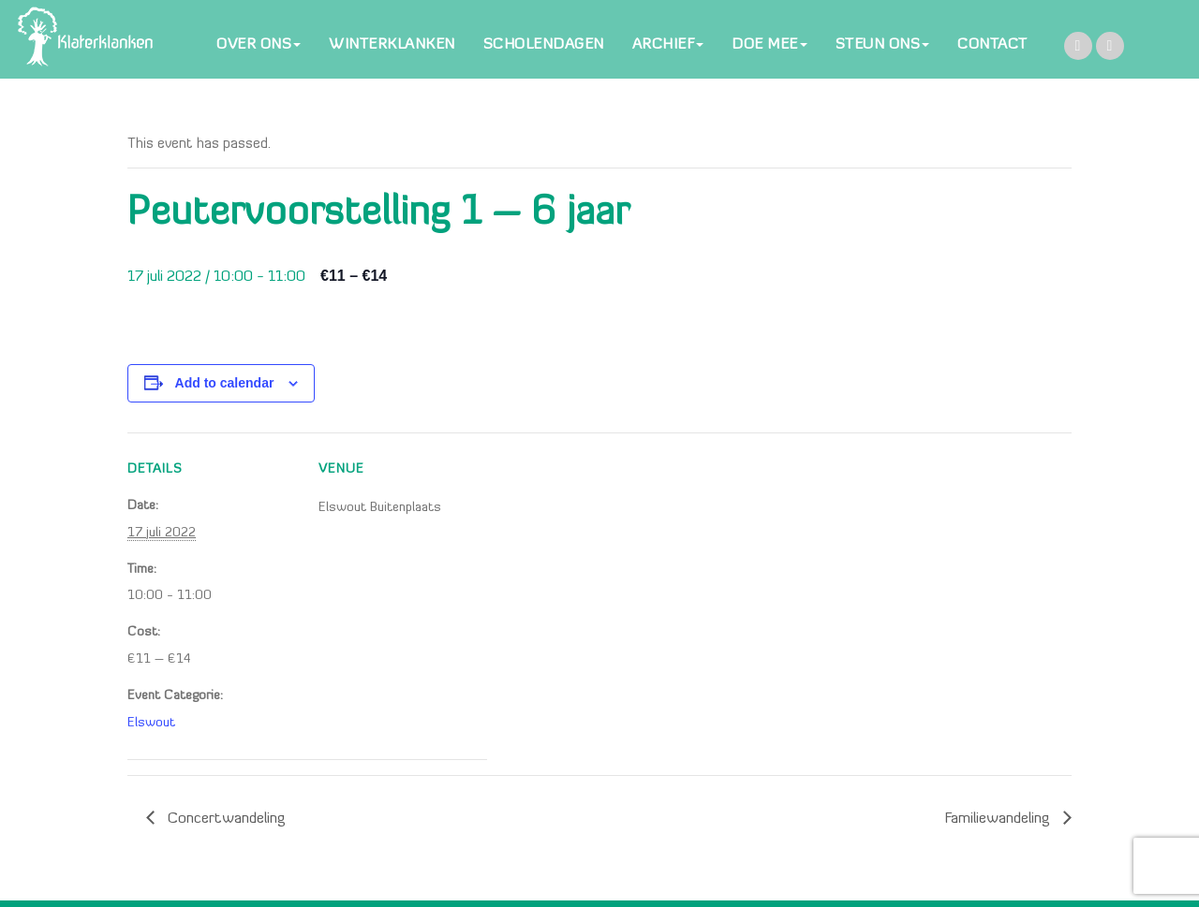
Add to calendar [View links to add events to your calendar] (224, 382)
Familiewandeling (999, 819)
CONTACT (992, 44)
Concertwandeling (225, 819)
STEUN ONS (883, 44)
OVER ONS (258, 44)
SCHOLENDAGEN (543, 44)
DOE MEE (769, 44)
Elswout (151, 723)
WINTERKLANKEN (392, 44)
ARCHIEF (668, 44)
